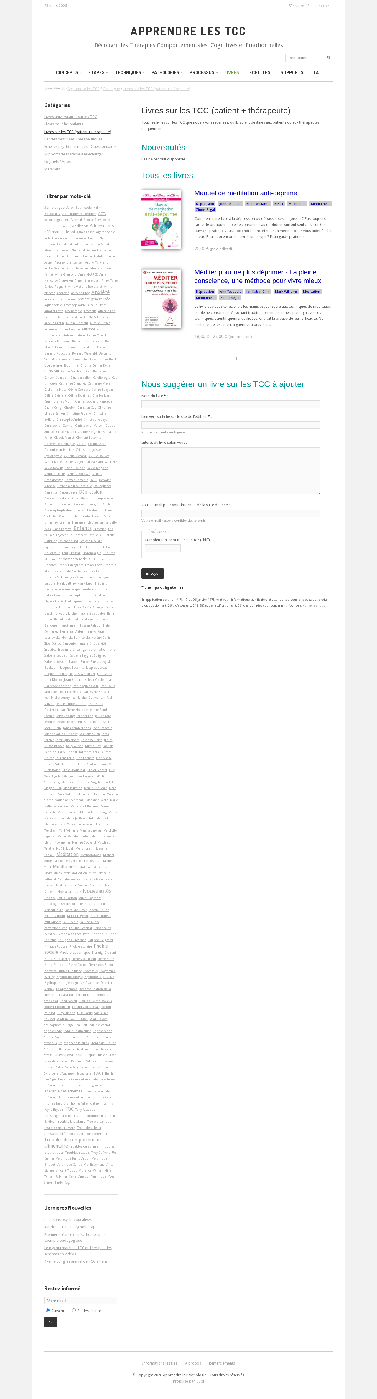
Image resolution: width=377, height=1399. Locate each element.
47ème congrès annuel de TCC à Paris (76, 1261)
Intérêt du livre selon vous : (164, 442)
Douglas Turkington (87, 504)
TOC (69, 1109)
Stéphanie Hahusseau (59, 1049)
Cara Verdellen (80, 377)
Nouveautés (97, 891)
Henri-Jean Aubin (72, 631)
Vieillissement (94, 1164)
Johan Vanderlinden (77, 728)
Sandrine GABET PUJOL (72, 1019)
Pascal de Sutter (76, 910)
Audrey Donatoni (70, 317)
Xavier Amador (79, 1176)
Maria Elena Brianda (91, 794)
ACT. (102, 213)
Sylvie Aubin (94, 1061)
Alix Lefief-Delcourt (84, 250)
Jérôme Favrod (54, 721)
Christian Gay (86, 407)
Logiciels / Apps (57, 161)
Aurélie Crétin (54, 323)
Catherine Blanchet (72, 383)
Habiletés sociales (92, 613)
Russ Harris (85, 1013)
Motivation (79, 873)
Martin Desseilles (103, 836)
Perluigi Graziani (80, 928)
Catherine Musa (55, 389)
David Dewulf (53, 468)
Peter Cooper (93, 934)
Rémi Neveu (68, 1001)
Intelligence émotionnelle (94, 649)
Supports (292, 72)
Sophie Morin (102, 1031)
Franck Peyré (94, 565)
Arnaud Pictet (97, 305)
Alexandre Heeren (57, 250)
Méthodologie (90, 855)
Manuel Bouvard (95, 788)
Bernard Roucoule (57, 353)
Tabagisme (84, 1073)
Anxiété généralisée (94, 299)
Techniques (130, 72)
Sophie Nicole (54, 1037)
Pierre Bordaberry (57, 959)
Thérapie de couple (58, 1085)
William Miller (103, 1170)
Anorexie (63, 293)
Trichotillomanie (94, 1115)
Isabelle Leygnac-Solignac (88, 655)
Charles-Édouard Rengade (93, 401)
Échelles (259, 72)
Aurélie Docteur (77, 323)
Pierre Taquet (77, 964)
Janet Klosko (53, 679)
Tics (103, 1103)
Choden (69, 407)
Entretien (99, 529)
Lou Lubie (69, 764)
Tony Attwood (85, 1109)
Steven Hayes (53, 1043)
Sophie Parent (75, 1037)
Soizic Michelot (99, 1025)
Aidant (48, 238)
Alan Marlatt (65, 244)
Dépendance (68, 492)
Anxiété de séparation (60, 299)
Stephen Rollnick (99, 1037)
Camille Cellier (96, 371)
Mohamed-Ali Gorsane (95, 867)
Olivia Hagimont (90, 898)
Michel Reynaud (90, 860)
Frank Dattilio (66, 583)
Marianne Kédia (97, 800)
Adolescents (102, 226)
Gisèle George (93, 607)
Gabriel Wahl (53, 595)
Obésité (50, 898)
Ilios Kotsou (53, 643)
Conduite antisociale (59, 449)
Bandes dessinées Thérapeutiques (73, 139)
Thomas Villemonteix (84, 1103)
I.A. (317, 72)
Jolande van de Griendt (61, 734)
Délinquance (102, 486)
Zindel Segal (205, 210)
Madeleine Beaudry (75, 782)
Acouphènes (92, 219)
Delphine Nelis (54, 474)
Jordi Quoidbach (68, 740)
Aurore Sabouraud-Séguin (62, 329)
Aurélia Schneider (96, 317)
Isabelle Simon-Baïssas (85, 661)
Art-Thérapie (73, 311)
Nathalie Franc (93, 879)
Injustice (50, 649)
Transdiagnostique (57, 1115)
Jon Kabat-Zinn (258, 291)
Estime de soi (68, 541)
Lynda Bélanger (63, 776)
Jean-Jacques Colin (86, 686)
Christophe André (69, 419)
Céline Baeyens (102, 389)
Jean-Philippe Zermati (71, 704)
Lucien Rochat (97, 770)
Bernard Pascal (65, 347)
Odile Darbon (67, 898)
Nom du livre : (154, 396)
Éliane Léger (69, 547)
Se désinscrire (89, 1311)
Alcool (79, 244)
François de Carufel (68, 571)
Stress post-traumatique (74, 1055)
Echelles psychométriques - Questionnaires (80, 146)
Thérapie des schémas (63, 1091)
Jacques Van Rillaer (82, 674)
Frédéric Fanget (70, 589)
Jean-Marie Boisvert (97, 691)
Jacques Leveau (97, 667)
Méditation (297, 204)
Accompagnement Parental (63, 219)
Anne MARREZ (88, 274)
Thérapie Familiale (97, 1091)
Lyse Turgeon (85, 776)
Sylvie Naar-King (67, 1067)
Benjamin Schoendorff (87, 341)
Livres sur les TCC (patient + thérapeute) (216, 110)
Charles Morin (63, 401)
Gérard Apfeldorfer (78, 595)
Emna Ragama (62, 529)
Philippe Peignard (100, 940)
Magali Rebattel (102, 782)
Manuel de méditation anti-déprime (246, 193)
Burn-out (51, 371)
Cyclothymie (53, 456)
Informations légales (159, 1363)
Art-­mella (90, 311)
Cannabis (62, 377)
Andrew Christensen (69, 262)
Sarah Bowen (99, 1019)
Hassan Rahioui (90, 625)
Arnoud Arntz (53, 311)
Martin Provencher (57, 842)
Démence (50, 492)
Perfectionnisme (55, 928)
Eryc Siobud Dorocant (71, 535)
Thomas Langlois (56, 1103)
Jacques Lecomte (72, 667)
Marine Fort (104, 818)
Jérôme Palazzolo (79, 721)
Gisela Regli (72, 607)
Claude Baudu (66, 431)
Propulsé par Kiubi (188, 1381)
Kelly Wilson (74, 746)
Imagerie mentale (75, 643)
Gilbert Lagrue (71, 601)
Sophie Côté (53, 1031)
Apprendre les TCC (188, 31)
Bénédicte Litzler (84, 359)
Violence (85, 1170)
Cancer (49, 377)
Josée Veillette (91, 740)
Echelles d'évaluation (88, 510)
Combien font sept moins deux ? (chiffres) (180, 540)
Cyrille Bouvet (99, 456)
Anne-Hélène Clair (87, 280)
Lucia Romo (52, 770)
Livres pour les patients (63, 124)
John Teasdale (230, 204)
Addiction (80, 226)
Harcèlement (69, 625)
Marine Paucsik (54, 824)
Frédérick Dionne (95, 589)
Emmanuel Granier (57, 522)
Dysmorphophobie (58, 510)
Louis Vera (108, 764)
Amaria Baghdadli (95, 256)
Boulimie (71, 365)
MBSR (70, 848)
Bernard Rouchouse (92, 347)
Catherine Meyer (99, 383)
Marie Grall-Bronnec (84, 806)
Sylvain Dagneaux (73, 1061)
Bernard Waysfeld (84, 353)
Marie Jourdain (67, 812)
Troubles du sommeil (85, 1146)
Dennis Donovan (78, 474)
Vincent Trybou (66, 1170)
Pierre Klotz (106, 959)
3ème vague (54, 207)
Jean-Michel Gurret (84, 697)
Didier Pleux (79, 498)
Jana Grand (104, 674)
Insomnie (64, 649)
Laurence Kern (89, 752)
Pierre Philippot (55, 964)
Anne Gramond (66, 274)
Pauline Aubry (89, 922)
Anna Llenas (75, 268)
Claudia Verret (64, 437)
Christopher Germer (58, 425)
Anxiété (100, 292)
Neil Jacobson (66, 885)
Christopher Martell (89, 425)
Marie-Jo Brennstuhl (80, 818)
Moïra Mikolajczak (57, 873)
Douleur (108, 504)
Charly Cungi (53, 407)
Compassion (97, 444)
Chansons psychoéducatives (68, 1219)
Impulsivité (98, 643)
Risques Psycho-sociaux (95, 1001)
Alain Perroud (64, 238)
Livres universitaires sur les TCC (70, 117)
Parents (90, 903)
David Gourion (75, 468)
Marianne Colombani (70, 800)
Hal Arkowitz (63, 619)
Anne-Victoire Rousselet (85, 286)
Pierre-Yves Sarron (101, 964)
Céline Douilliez (79, 395)
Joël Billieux (52, 728)
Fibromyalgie (92, 553)
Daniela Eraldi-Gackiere (101, 461)
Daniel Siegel (74, 461)
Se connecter (318, 6)
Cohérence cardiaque (59, 444)
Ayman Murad (96, 335)
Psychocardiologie (69, 977)
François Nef (53, 577)
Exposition (52, 547)
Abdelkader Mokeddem (79, 214)
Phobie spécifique (75, 952)
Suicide (102, 1055)
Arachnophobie (75, 305)
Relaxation (66, 994)
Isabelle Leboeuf (56, 655)
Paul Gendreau (100, 916)
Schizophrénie (54, 1025)
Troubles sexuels (77, 1152)
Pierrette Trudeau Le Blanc (63, 971)
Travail (77, 1115)
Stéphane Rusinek (76, 1043)
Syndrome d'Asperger (59, 1073)
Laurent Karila (65, 758)
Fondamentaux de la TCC (78, 559)
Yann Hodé (98, 1176)
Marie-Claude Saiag (93, 812)
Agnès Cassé (85, 232)
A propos (193, 1363)
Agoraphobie (105, 232)
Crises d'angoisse (88, 449)
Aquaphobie (53, 305)
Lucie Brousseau (74, 770)
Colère (81, 444)
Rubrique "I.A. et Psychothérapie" (72, 1227)
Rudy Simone (66, 1013)
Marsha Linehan (91, 830)
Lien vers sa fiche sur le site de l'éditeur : (176, 416)
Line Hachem (85, 758)
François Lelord (94, 571)
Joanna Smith (102, 721)
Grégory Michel (66, 613)
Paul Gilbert (52, 922)
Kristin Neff (93, 746)
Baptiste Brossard (57, 341)
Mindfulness (320, 204)
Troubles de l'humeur (59, 1128)
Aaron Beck (74, 207)
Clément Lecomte (88, 437)
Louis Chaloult (88, 764)
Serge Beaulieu (76, 1025)
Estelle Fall (95, 535)
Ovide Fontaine (72, 903)
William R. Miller (55, 1176)
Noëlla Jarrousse (69, 891)
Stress (48, 1055)
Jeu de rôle (103, 716)
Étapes (98, 72)
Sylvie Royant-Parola (94, 1067)
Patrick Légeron (78, 916)
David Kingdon (97, 468)
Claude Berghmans (91, 431)
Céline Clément (55, 395)
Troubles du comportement (87, 1133)
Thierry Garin (103, 1097)
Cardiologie (101, 377)
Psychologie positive (99, 977)
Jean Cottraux (75, 679)
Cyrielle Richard (75, 456)
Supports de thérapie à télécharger (73, 154)
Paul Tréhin (70, 922)
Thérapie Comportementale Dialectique (86, 1079)
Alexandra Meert (97, 244)
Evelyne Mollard (91, 541)
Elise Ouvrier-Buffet (65, 516)
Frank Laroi (85, 583)
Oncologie (51, 903)
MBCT (278, 204)
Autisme (88, 329)
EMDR (106, 516)
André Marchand (96, 262)
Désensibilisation (56, 498)
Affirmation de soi (59, 232)
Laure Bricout (67, 752)
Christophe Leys (95, 419)
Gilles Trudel (53, 607)
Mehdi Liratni (84, 848)
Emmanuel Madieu (85, 522)
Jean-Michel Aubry (57, 697)
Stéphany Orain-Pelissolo (93, 1049)
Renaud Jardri (85, 994)
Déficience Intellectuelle (74, 486)
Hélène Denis (101, 637)
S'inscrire (296, 6)
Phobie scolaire (81, 946)
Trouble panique (99, 1121)
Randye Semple (67, 989)
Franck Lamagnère (70, 565)
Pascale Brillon (99, 910)
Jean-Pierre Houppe (74, 709)
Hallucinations (83, 619)
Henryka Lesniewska (76, 637)
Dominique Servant (57, 504)
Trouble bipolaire (70, 1121)
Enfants (82, 528)
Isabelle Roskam (55, 661)
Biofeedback (107, 359)
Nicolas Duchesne (90, 885)
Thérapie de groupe (88, 1085)
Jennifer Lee (84, 716)
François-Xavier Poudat (80, 577)
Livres (234, 72)
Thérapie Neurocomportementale (68, 1097)
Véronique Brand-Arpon (73, 1158)
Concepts (69, 72)
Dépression (205, 204)
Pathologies (168, 72)
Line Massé (104, 758)
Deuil (93, 480)
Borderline (53, 365)
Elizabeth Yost (91, 516)
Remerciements (222, 1363)
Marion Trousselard (80, 824)
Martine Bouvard (84, 842)
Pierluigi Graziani (104, 952)
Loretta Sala (52, 764)
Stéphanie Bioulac (103, 1043)
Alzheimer (74, 256)
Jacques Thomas (55, 674)
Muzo (93, 873)
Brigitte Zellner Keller (95, 365)
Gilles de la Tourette (98, 601)
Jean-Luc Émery (70, 691)
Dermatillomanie (76, 480)
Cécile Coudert (79, 389)
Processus (204, 72)
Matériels (52, 169)
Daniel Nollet (53, 461)
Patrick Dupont (54, 916)
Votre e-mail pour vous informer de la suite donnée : (185, 505)
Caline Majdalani (72, 371)
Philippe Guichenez (72, 940)
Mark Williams (257, 204)
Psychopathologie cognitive (64, 982)
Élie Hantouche (90, 547)
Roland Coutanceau (86, 1007)
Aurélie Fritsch (100, 323)
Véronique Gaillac (69, 1164)
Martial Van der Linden (73, 836)
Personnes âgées (69, 934)
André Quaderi (54, 268)
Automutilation (74, 335)
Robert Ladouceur (57, 1007)
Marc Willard (66, 794)
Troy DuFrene (100, 1152)
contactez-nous (314, 605)
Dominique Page (101, 498)
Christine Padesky (79, 413)
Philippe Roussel (56, 946)
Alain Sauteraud (87, 238)
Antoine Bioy (80, 293)
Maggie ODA (53, 788)
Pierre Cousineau (84, 959)
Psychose (92, 982)
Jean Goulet (96, 679)
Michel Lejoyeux (65, 860)
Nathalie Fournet (70, 879)
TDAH (98, 1073)
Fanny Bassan (71, 553)
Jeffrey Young (65, 716)
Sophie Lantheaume (77, 1031)
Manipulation (72, 788)
